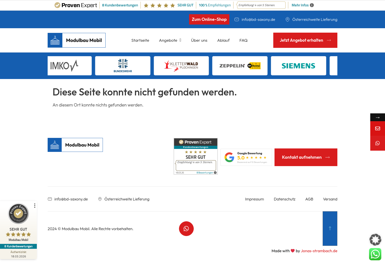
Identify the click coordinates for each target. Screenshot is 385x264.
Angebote (170, 40)
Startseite (140, 40)
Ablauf (223, 40)
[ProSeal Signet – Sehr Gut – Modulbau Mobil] (18, 223)
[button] (375, 239)
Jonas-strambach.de (319, 250)
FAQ (243, 40)
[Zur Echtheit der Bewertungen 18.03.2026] (18, 254)
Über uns (199, 40)
